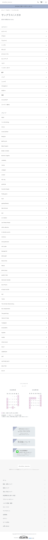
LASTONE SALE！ (5, 361)
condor (3, 174)
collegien (3, 170)
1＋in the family (5, 122)
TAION (3, 299)
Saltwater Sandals (5, 280)
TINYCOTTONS (5, 318)
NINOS (3, 265)
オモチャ (3, 90)
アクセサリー (8, 10)
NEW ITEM (3, 366)
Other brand (4, 342)
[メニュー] (46, 2)
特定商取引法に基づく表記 (9, 495)
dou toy (3, 179)
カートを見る (6, 522)
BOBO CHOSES (5, 151)
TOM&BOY (4, 323)
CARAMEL (3, 160)
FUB (2, 198)
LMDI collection (5, 227)
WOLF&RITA (4, 327)
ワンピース (4, 40)
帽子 (2, 72)
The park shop (5, 313)
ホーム (2, 10)
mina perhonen (5, 241)
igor (2, 213)
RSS (4, 507)
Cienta (3, 165)
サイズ (3, 370)
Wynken (3, 332)
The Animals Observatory (7, 304)
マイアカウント (6, 510)
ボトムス (3, 49)
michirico (3, 237)
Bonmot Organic (5, 155)
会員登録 (5, 514)
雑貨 (2, 95)
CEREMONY (4, 351)
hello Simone (4, 208)
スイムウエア (4, 99)
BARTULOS (4, 141)
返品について (6, 488)
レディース (4, 31)
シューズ (3, 81)
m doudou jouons (5, 232)
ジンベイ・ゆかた (5, 104)
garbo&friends (5, 203)
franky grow (4, 194)
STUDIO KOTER (5, 289)
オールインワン (5, 54)
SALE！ (3, 347)
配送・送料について (7, 484)
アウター (3, 36)
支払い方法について (7, 491)
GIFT (2, 356)
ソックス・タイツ (5, 67)
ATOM (7, 507)
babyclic (3, 136)
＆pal (2, 117)
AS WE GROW (4, 131)
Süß (2, 294)
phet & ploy (4, 270)
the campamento (5, 308)
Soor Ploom (4, 284)
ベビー (3, 63)
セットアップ (4, 58)
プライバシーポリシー (8, 499)
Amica (3, 127)
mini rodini (3, 246)
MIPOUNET (4, 256)
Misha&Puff (4, 251)
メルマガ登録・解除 (7, 503)
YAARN (3, 337)
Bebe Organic (4, 146)
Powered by (24, 537)
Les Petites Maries (5, 222)
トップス (3, 45)
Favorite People (5, 189)
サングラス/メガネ (15, 10)
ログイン (5, 518)
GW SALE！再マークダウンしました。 (24, 6)
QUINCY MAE (4, 275)
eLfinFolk (3, 184)
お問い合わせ (6, 526)
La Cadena (4, 217)
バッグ (3, 77)
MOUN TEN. (4, 260)
